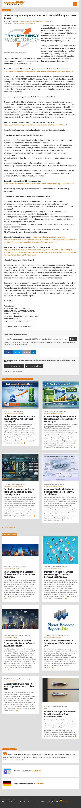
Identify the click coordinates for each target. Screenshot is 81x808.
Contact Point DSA (38, 802)
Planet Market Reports (11, 637)
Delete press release (14, 366)
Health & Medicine (17, 411)
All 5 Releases (9, 528)
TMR (45, 708)
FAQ (3, 802)
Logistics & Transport (58, 484)
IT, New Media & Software (18, 567)
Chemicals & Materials (59, 411)
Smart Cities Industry (10, 681)
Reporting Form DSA (52, 802)
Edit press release (33, 366)
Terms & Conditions (26, 802)
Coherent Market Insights (11, 569)
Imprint (7, 802)
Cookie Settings (64, 802)
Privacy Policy (15, 802)
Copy (73, 339)
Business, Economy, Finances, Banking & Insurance (35, 21)
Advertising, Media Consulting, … (21, 635)
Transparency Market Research (25, 23)
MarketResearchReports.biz (52, 637)
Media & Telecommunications (60, 635)
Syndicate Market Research (52, 569)
